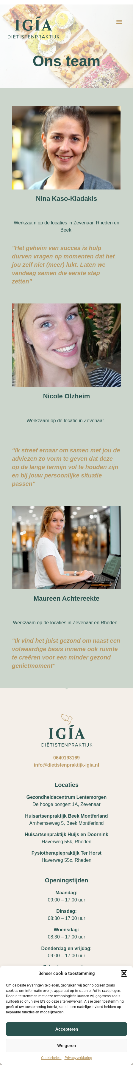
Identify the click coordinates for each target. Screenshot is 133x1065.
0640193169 (66, 757)
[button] (124, 973)
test (66, 181)
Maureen (66, 579)
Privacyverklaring (78, 1058)
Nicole (66, 377)
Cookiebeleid (51, 1058)
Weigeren (66, 1045)
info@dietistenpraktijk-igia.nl (66, 764)
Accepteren (66, 1029)
